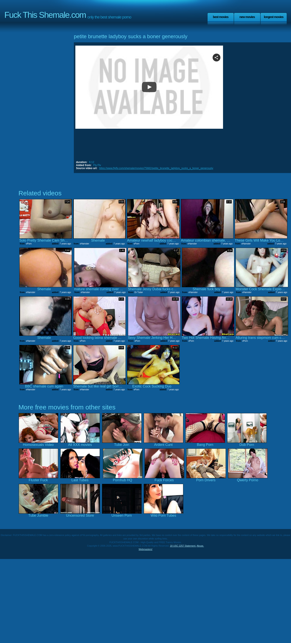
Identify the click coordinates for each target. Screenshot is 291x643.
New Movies (247, 17)
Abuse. (200, 545)
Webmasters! (145, 549)
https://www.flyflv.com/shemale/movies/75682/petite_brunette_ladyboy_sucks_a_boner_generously (156, 168)
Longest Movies (273, 17)
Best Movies (220, 17)
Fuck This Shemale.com (45, 15)
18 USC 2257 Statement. (183, 545)
